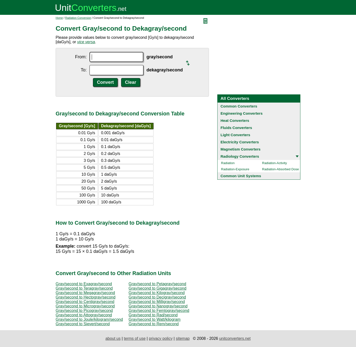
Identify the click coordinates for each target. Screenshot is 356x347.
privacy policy (161, 338)
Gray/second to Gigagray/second (157, 288)
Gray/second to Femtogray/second (159, 310)
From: (81, 56)
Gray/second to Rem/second (154, 324)
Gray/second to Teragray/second (84, 288)
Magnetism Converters (241, 149)
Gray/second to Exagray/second (84, 284)
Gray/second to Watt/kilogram (154, 319)
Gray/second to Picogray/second (84, 310)
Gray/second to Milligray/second (157, 302)
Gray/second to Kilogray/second (157, 293)
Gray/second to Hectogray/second (85, 297)
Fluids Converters (236, 128)
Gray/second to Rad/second (153, 315)
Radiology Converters (240, 156)
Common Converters (239, 106)
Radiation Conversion (78, 17)
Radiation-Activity (274, 163)
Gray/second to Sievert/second (83, 324)
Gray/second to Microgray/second (85, 306)
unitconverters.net (234, 338)
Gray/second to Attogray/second (84, 315)
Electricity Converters (240, 142)
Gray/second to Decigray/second (157, 297)
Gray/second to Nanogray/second (158, 306)
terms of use (135, 338)
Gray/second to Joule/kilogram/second (89, 319)
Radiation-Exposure (235, 169)
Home (59, 17)
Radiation (228, 163)
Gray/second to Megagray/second (85, 293)
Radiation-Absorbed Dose (280, 169)
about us (112, 338)
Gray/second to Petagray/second (157, 284)
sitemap (183, 338)
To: (84, 69)
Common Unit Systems (241, 176)
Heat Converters (235, 120)
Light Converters (235, 135)
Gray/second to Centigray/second (85, 302)
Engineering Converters (242, 113)
